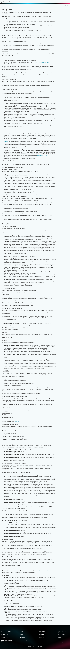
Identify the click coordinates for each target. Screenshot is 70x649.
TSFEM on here (61, 634)
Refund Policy (22, 637)
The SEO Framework (8, 2)
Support (21, 634)
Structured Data (33, 504)
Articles (43, 504)
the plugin (42, 62)
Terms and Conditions (24, 635)
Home (61, 5)
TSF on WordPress (62, 631)
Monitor (24, 63)
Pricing (21, 631)
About (21, 632)
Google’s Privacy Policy (42, 155)
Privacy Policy (41, 637)
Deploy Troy (60, 637)
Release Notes (42, 632)
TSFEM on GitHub (62, 635)
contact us (16, 421)
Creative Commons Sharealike (45, 570)
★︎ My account (65, 1)
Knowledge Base (42, 631)
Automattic (29, 570)
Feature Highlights (42, 634)
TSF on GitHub (61, 632)
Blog (40, 635)
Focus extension (7, 143)
